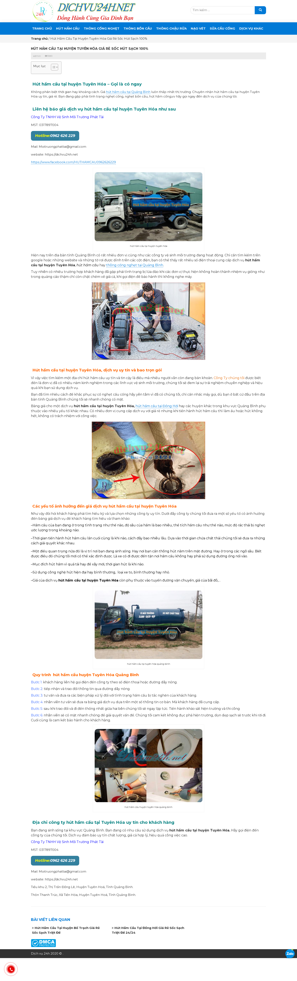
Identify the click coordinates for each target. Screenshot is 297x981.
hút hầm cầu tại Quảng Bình (128, 92)
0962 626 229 (55, 135)
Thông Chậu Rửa (171, 28)
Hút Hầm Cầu (68, 28)
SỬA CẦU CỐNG (222, 28)
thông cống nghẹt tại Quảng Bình (134, 265)
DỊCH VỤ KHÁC (251, 28)
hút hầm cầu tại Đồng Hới (157, 406)
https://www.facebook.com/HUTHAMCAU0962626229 (73, 162)
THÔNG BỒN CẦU (138, 28)
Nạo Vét (198, 28)
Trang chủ (42, 28)
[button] (52, 68)
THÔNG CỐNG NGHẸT (101, 28)
